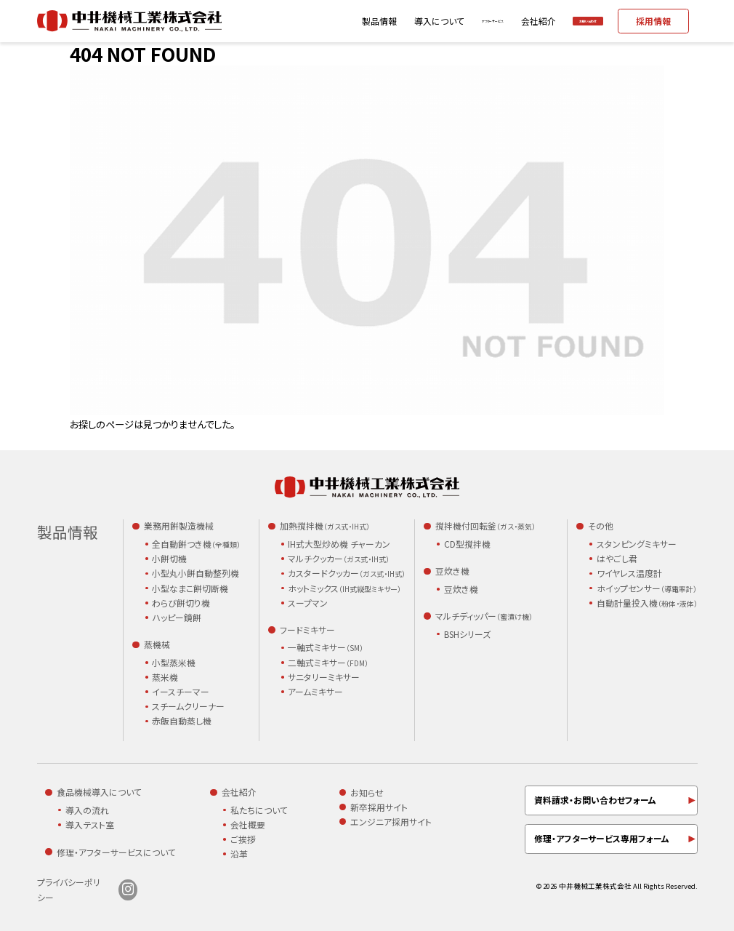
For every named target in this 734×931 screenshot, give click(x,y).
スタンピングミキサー (637, 544)
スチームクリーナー (188, 706)
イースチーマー (180, 691)
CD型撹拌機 (467, 544)
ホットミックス (344, 589)
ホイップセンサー (647, 589)
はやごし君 (617, 558)
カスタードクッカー (347, 573)
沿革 (239, 853)
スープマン (308, 602)
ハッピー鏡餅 (176, 617)
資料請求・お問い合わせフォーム (595, 800)
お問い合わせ (566, 21)
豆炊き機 (461, 589)
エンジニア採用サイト (391, 821)
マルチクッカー (339, 559)
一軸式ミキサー (325, 648)
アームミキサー (315, 691)
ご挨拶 (243, 839)
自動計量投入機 (647, 603)
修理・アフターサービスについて (116, 852)
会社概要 (247, 824)
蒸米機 (165, 677)
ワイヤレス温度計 (629, 573)
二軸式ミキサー (328, 663)
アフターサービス (419, 21)
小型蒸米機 (173, 662)
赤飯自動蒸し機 (181, 720)
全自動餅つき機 (196, 544)
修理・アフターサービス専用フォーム (601, 838)
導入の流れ (87, 810)
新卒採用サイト (379, 807)
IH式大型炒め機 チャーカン (339, 544)
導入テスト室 (89, 824)
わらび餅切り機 (181, 602)
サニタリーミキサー (324, 677)
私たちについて (259, 810)
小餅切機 (169, 558)
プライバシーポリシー (68, 889)
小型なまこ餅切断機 (190, 588)
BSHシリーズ (467, 634)
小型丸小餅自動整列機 (195, 573)
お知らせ (367, 792)
